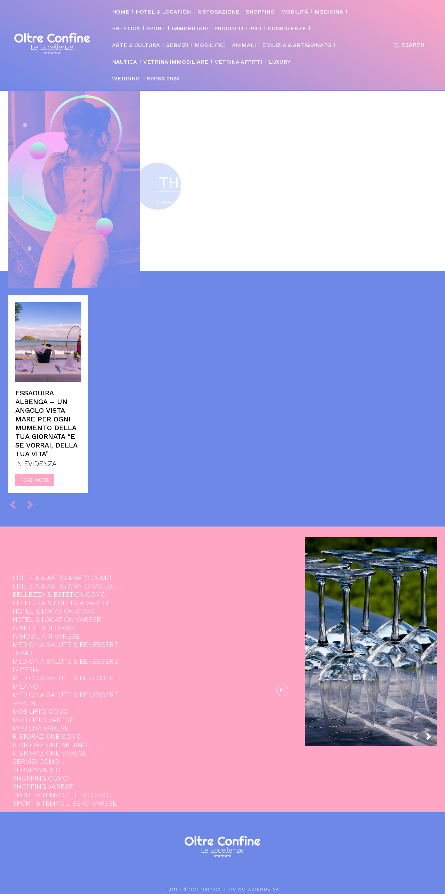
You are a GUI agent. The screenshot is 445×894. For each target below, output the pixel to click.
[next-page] (431, 738)
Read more (35, 480)
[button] (407, 45)
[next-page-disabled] (33, 504)
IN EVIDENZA (36, 463)
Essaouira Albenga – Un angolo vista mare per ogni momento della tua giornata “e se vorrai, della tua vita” (46, 423)
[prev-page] (15, 504)
